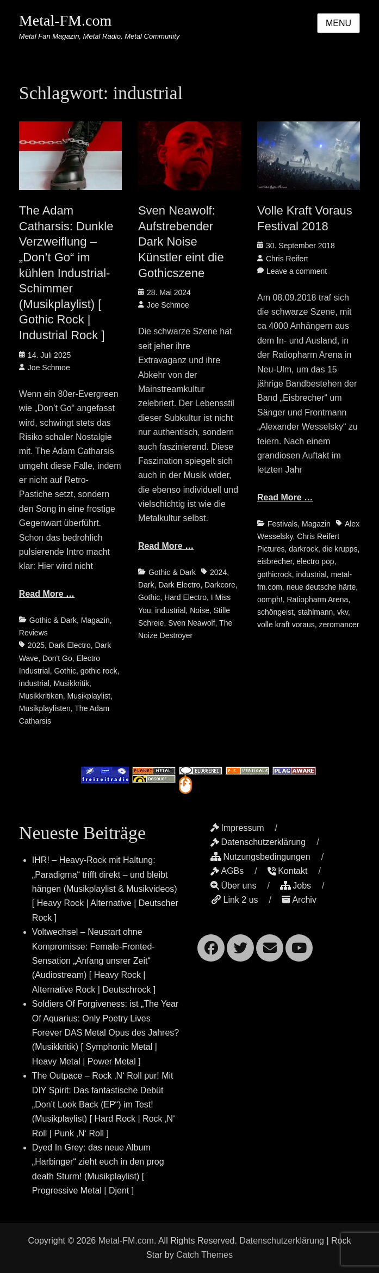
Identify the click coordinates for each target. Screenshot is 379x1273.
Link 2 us (234, 899)
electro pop (315, 561)
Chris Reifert (287, 258)
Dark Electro (70, 645)
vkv (342, 612)
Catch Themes (204, 1254)
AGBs (227, 871)
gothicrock (274, 574)
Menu (338, 23)
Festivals (282, 523)
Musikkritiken (41, 695)
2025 (36, 645)
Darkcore (219, 584)
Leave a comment (296, 271)
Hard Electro (185, 597)
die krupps (340, 548)
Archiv (299, 899)
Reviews (33, 632)
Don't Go (57, 658)
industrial (34, 683)
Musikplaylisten (45, 708)
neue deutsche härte (321, 587)
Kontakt (287, 871)
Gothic (65, 670)
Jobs (295, 885)
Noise (199, 610)
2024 (218, 572)
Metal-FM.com (65, 20)
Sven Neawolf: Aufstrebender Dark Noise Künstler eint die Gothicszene (181, 241)
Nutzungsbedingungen (260, 856)
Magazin (95, 620)
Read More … (46, 593)
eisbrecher (275, 561)
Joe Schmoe (49, 367)
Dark (146, 584)
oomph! (270, 599)
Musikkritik (71, 683)
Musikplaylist (88, 695)
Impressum (237, 828)
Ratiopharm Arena (317, 599)
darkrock (303, 548)
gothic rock (98, 670)
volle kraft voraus (286, 624)
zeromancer (339, 624)
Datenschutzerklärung (258, 842)
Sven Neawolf (191, 623)
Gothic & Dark (53, 620)
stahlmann (315, 612)
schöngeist (275, 612)
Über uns (233, 885)
